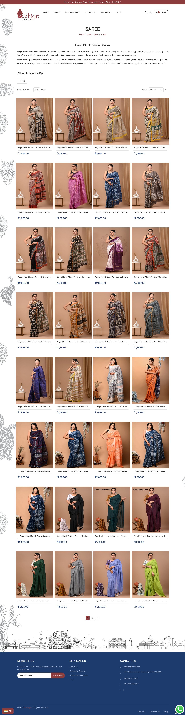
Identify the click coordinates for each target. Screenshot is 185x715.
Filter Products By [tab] (30, 73)
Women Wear (92, 35)
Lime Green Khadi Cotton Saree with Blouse (154, 601)
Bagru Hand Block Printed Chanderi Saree (37, 212)
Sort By (144, 90)
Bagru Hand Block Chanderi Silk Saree (35, 147)
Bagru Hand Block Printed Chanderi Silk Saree (116, 212)
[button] (8, 711)
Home (81, 35)
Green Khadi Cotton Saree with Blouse (36, 601)
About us (73, 667)
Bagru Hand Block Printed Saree (73, 212)
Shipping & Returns (78, 671)
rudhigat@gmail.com (132, 667)
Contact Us (155, 712)
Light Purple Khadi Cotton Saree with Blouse (115, 601)
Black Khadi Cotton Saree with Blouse (74, 536)
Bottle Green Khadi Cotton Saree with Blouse (116, 536)
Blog (166, 712)
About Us (141, 712)
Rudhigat (27, 708)
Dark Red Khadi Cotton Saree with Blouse (152, 536)
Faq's (72, 680)
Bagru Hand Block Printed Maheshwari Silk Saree (79, 277)
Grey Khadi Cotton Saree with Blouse (73, 601)
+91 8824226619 (131, 679)
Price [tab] (21, 81)
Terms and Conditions (79, 675)
